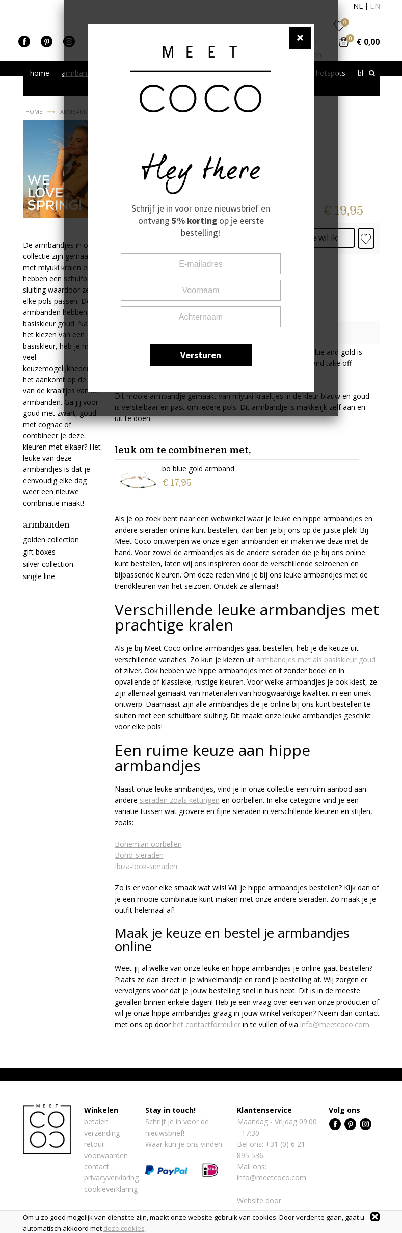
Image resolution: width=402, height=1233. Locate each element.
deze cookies (124, 1228)
